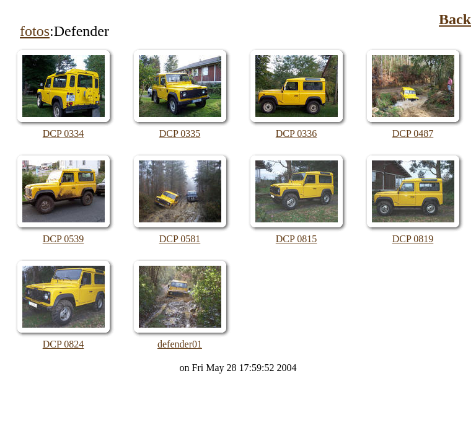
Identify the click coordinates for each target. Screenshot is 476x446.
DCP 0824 (63, 344)
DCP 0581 (180, 239)
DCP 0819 (413, 239)
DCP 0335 (180, 133)
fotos (35, 31)
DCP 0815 (296, 239)
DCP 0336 (296, 133)
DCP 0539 (63, 239)
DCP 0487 (413, 133)
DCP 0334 (63, 133)
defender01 (179, 344)
